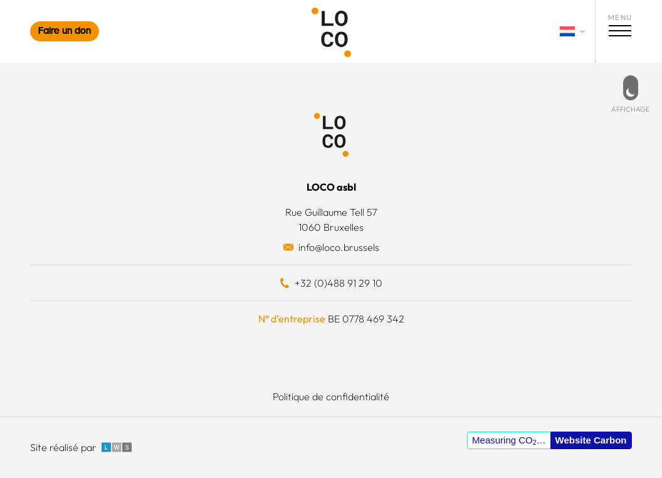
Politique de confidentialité (331, 396)
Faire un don (64, 31)
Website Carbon (591, 440)
